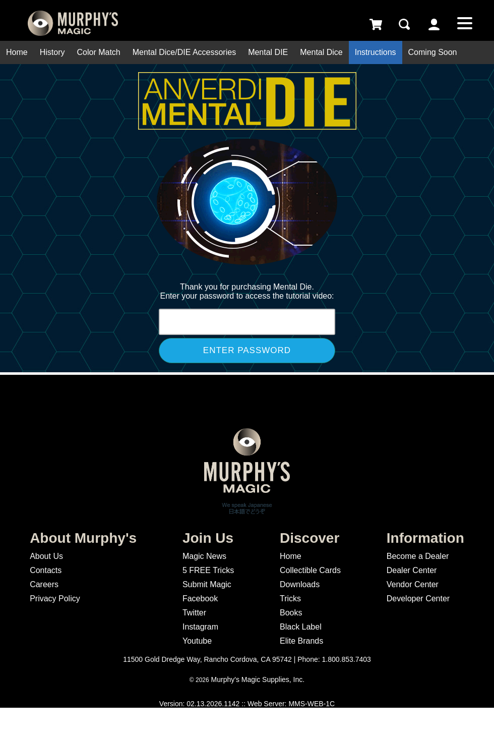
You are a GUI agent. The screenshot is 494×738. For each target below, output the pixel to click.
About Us (46, 556)
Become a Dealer (418, 556)
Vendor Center (413, 584)
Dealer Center (412, 570)
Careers (44, 584)
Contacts (45, 570)
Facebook (200, 598)
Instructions (375, 52)
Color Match (98, 52)
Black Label (301, 626)
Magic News (204, 556)
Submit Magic (206, 584)
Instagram (200, 626)
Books (291, 612)
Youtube (197, 641)
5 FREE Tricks (208, 570)
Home (17, 52)
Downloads (300, 584)
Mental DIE (268, 52)
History (52, 52)
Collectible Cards (310, 570)
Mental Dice (321, 52)
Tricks (290, 598)
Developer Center (418, 598)
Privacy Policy (55, 598)
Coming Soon (432, 52)
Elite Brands (301, 641)
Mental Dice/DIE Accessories (184, 52)
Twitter (194, 612)
